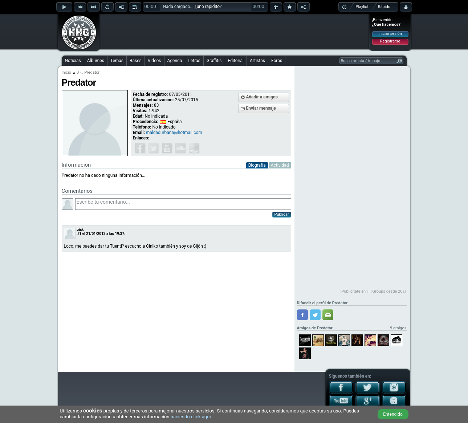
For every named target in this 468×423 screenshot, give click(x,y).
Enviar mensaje (261, 108)
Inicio (66, 72)
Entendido (393, 414)
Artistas (257, 60)
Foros (276, 60)
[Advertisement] (234, 31)
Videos (154, 60)
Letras (194, 60)
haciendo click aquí (191, 416)
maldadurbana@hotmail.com (174, 132)
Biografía (257, 165)
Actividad (280, 165)
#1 (79, 234)
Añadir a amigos (262, 96)
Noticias (73, 60)
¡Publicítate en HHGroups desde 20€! (373, 291)
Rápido (384, 6)
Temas (116, 60)
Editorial (236, 60)
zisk (80, 230)
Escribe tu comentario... (183, 204)
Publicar (281, 214)
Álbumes (95, 60)
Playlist (362, 6)
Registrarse (390, 41)
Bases (136, 60)
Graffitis (214, 60)
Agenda (174, 60)
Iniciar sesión (390, 33)
